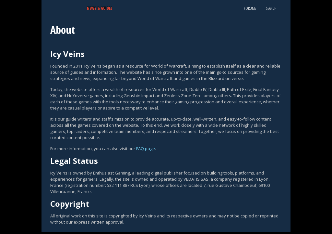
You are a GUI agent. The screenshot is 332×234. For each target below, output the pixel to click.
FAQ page (145, 148)
